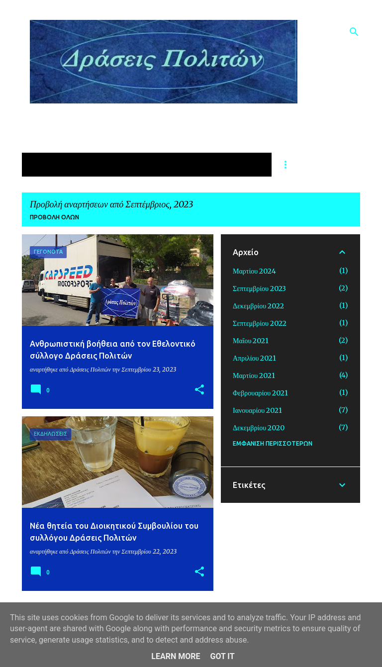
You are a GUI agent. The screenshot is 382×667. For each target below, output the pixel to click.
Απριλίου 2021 (254, 358)
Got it (222, 656)
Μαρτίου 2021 (254, 375)
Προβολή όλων (54, 217)
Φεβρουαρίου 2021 (260, 392)
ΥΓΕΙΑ (125, 164)
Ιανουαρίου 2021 (257, 410)
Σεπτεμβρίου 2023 (259, 288)
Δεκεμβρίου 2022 (258, 305)
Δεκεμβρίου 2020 (259, 427)
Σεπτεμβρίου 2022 (259, 323)
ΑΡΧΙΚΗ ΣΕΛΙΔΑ (61, 164)
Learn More (175, 656)
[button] (199, 390)
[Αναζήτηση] (354, 32)
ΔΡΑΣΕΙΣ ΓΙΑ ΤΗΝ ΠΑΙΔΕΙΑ (210, 164)
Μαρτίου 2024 (254, 271)
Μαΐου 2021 (251, 340)
